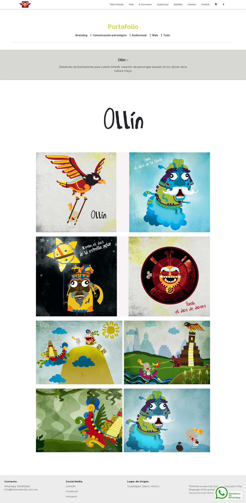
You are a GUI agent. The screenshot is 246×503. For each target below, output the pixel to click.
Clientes (192, 4)
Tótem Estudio (117, 4)
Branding (81, 35)
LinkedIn (71, 486)
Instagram (71, 496)
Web (131, 4)
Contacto (205, 4)
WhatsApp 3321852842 (17, 486)
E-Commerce (145, 4)
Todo (166, 35)
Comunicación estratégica (110, 35)
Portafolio (178, 4)
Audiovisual (162, 4)
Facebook (72, 491)
